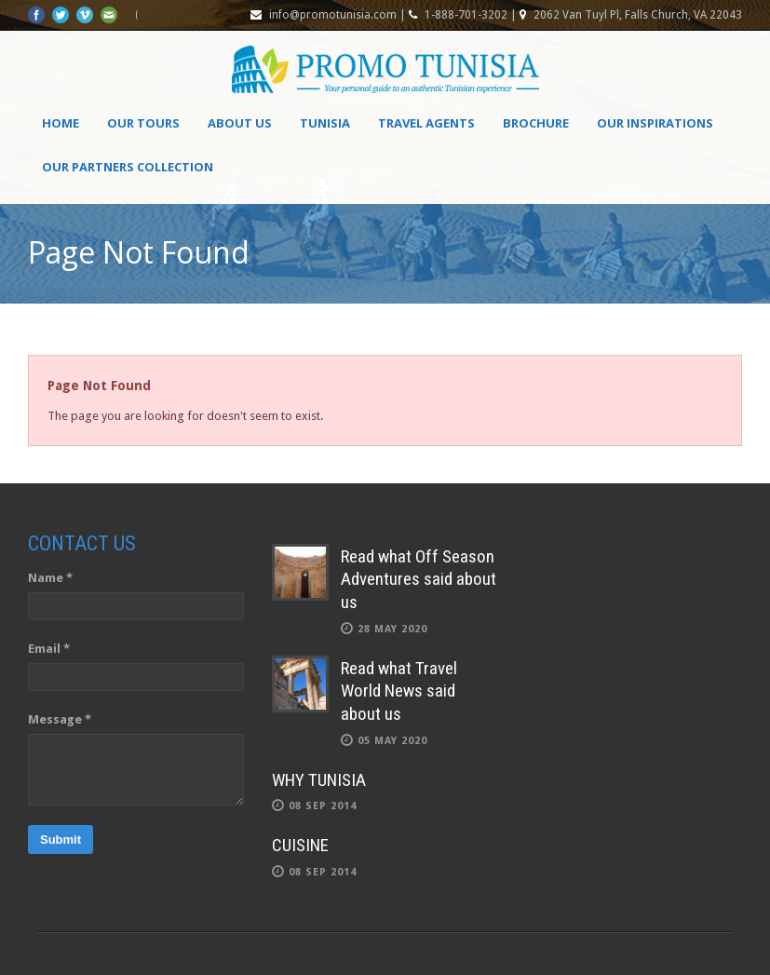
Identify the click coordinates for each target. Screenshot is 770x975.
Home (60, 123)
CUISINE (300, 845)
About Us (240, 123)
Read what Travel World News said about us (399, 690)
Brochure (536, 123)
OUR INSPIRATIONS (655, 123)
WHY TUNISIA (319, 780)
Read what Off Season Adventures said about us (418, 579)
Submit (60, 839)
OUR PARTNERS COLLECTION (127, 166)
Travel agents (426, 123)
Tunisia (325, 123)
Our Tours (143, 123)
